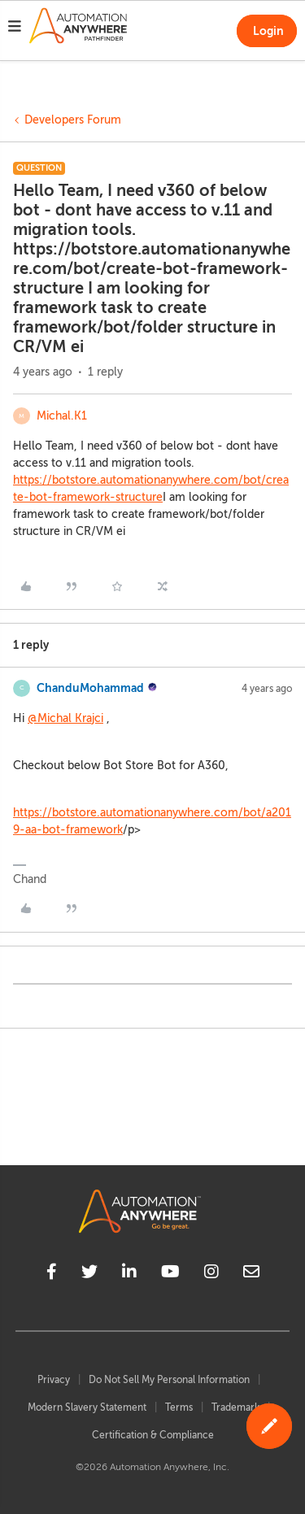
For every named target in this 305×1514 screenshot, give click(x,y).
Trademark (235, 1407)
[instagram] (211, 1274)
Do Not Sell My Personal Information (169, 1380)
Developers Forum (72, 120)
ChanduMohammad (90, 687)
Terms (179, 1407)
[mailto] (251, 1274)
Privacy (53, 1380)
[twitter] (89, 1274)
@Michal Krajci (65, 718)
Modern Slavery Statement (87, 1407)
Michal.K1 (62, 416)
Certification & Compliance (153, 1435)
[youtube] (170, 1274)
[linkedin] (129, 1274)
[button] (14, 28)
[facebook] (51, 1274)
